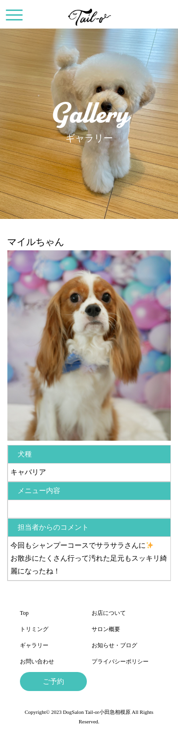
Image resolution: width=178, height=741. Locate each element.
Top (24, 613)
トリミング (34, 629)
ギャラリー (34, 645)
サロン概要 (106, 629)
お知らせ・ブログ (114, 645)
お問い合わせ (37, 661)
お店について (109, 613)
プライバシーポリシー (120, 661)
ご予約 (53, 681)
